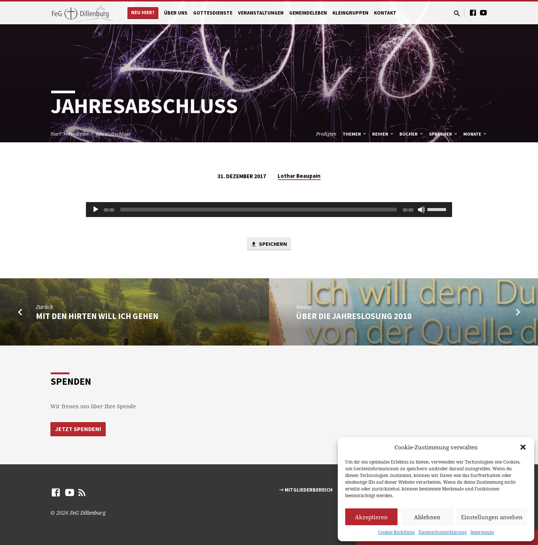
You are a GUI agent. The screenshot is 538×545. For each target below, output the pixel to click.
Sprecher (443, 134)
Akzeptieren (371, 517)
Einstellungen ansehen (492, 517)
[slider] (258, 209)
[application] (269, 209)
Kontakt (385, 13)
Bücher (411, 134)
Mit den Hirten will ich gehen (97, 316)
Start (55, 134)
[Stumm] (421, 209)
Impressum (482, 532)
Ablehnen (427, 517)
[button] (523, 447)
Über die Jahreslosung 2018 (354, 316)
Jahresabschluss (113, 134)
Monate (475, 134)
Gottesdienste (212, 13)
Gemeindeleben (308, 13)
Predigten (78, 134)
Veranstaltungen (261, 13)
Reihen (383, 134)
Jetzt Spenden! (78, 429)
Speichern (268, 244)
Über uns (176, 13)
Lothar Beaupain (299, 175)
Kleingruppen (350, 13)
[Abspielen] (95, 209)
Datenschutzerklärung (442, 532)
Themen (355, 134)
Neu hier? (143, 12)
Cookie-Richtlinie (396, 532)
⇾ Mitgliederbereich (306, 490)
